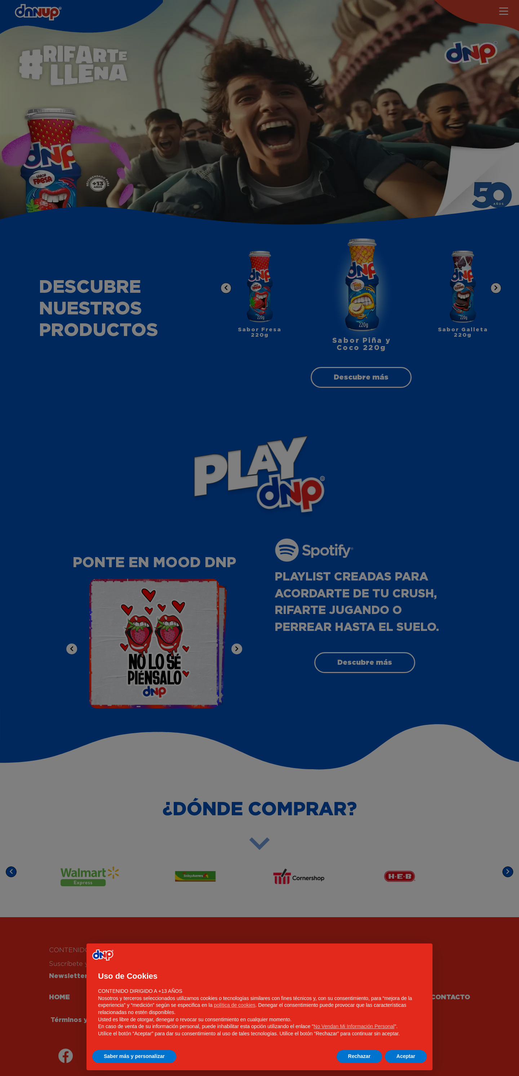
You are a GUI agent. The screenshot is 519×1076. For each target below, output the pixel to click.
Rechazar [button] (359, 1056)
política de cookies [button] (234, 1005)
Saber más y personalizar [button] (134, 1056)
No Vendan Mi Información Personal (354, 1026)
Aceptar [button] (405, 1056)
